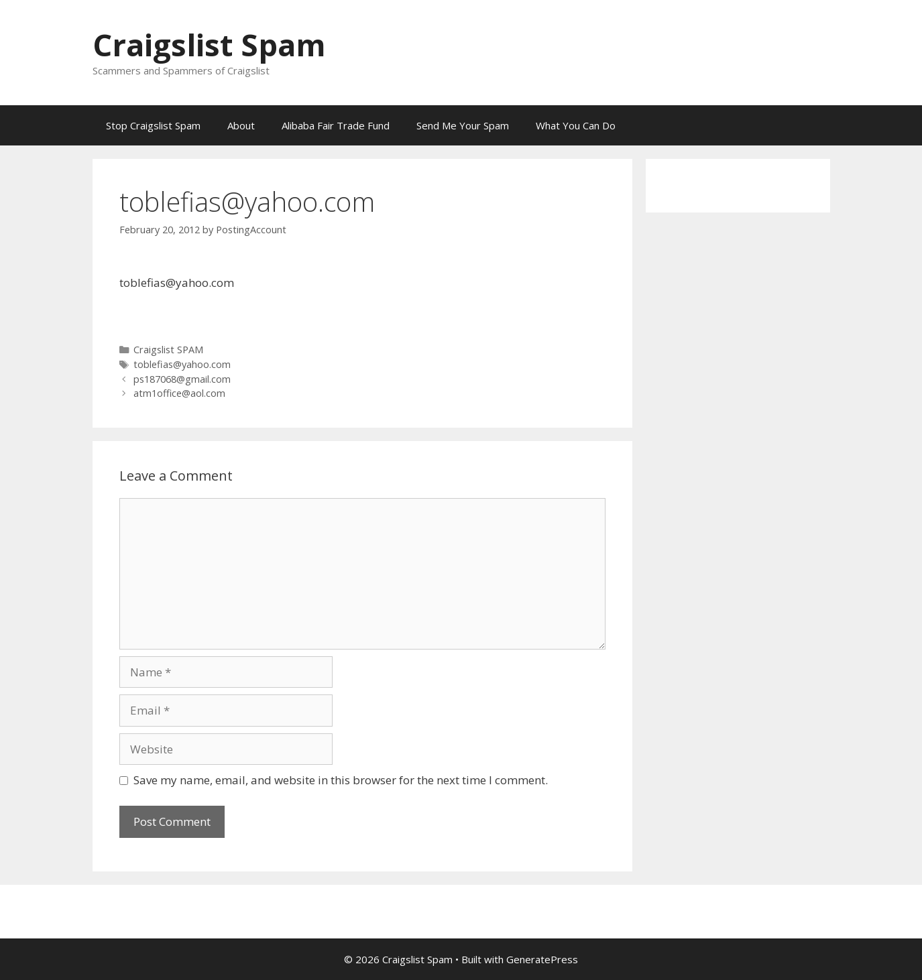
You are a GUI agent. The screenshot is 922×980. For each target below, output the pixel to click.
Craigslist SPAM (168, 349)
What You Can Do (576, 125)
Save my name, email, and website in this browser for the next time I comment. (340, 780)
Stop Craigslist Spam (153, 125)
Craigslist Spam (209, 44)
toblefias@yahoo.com (182, 364)
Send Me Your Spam (462, 125)
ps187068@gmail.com (182, 379)
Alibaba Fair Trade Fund (336, 125)
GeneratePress (542, 959)
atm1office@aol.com (179, 393)
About (241, 125)
